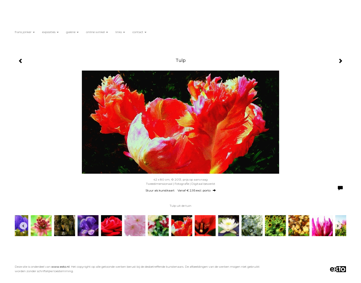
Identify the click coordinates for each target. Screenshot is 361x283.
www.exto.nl (60, 266)
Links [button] (120, 32)
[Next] (337, 225)
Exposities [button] (50, 32)
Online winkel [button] (97, 32)
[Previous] (23, 225)
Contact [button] (139, 32)
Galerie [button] (72, 32)
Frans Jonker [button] (25, 32)
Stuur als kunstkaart (180, 190)
